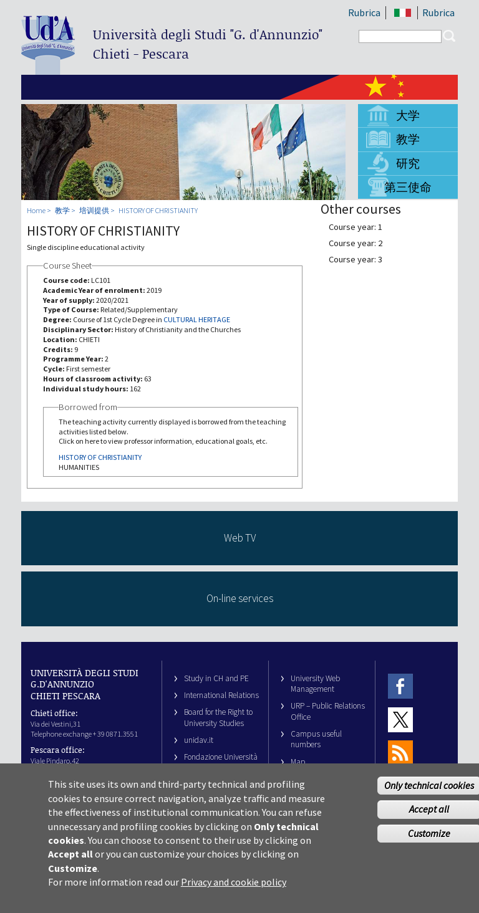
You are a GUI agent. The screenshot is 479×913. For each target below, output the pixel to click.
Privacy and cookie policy (233, 895)
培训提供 (94, 210)
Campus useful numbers (316, 739)
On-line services (239, 598)
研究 (408, 163)
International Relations (221, 695)
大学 (408, 115)
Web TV (240, 538)
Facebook (400, 686)
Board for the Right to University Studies (218, 717)
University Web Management (315, 683)
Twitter (400, 719)
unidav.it (198, 740)
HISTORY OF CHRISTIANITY (158, 210)
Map (298, 762)
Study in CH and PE (216, 678)
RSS (400, 752)
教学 (408, 138)
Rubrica (364, 12)
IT (402, 12)
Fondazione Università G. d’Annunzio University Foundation (221, 768)
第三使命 (408, 186)
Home (36, 210)
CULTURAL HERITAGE (196, 319)
